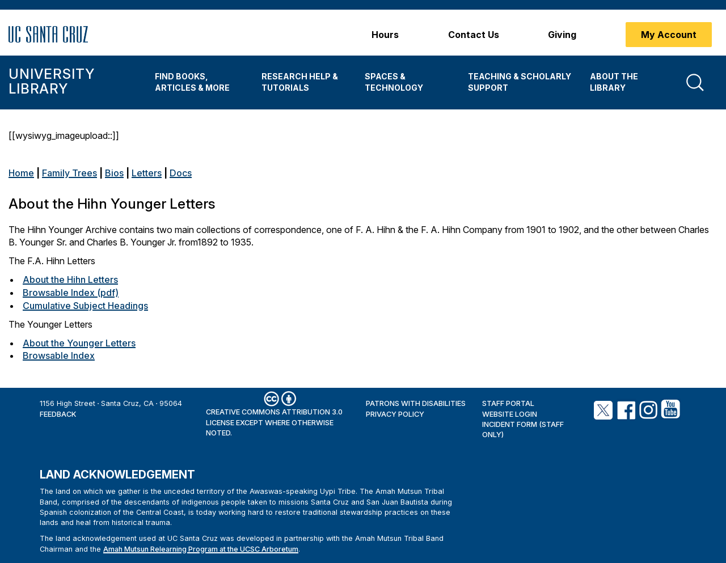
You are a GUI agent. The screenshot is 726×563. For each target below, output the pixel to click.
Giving (562, 34)
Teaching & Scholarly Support (519, 81)
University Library (51, 81)
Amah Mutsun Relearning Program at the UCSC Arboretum (200, 549)
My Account (669, 34)
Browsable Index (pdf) (71, 292)
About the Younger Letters (79, 343)
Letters (147, 173)
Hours (385, 34)
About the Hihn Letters (70, 279)
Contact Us (473, 34)
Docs (181, 173)
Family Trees (69, 173)
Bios (114, 173)
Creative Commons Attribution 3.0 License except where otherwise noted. (274, 422)
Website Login (509, 414)
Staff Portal (508, 403)
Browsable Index (59, 355)
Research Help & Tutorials (299, 81)
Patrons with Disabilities (416, 403)
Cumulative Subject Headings (85, 305)
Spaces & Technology (394, 81)
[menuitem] (199, 82)
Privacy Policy (395, 414)
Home (21, 173)
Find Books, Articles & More (192, 81)
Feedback (58, 414)
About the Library (614, 81)
